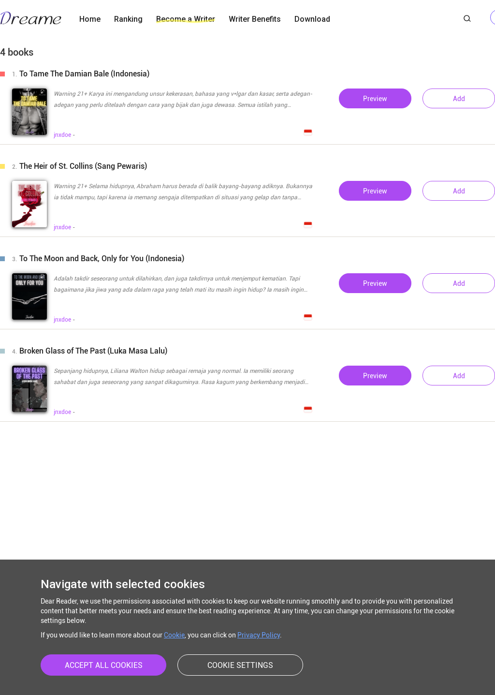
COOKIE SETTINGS (240, 665)
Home (90, 19)
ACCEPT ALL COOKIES (104, 665)
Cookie (174, 635)
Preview (375, 99)
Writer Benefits (255, 19)
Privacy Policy (258, 635)
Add (459, 99)
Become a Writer (185, 19)
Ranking (128, 19)
